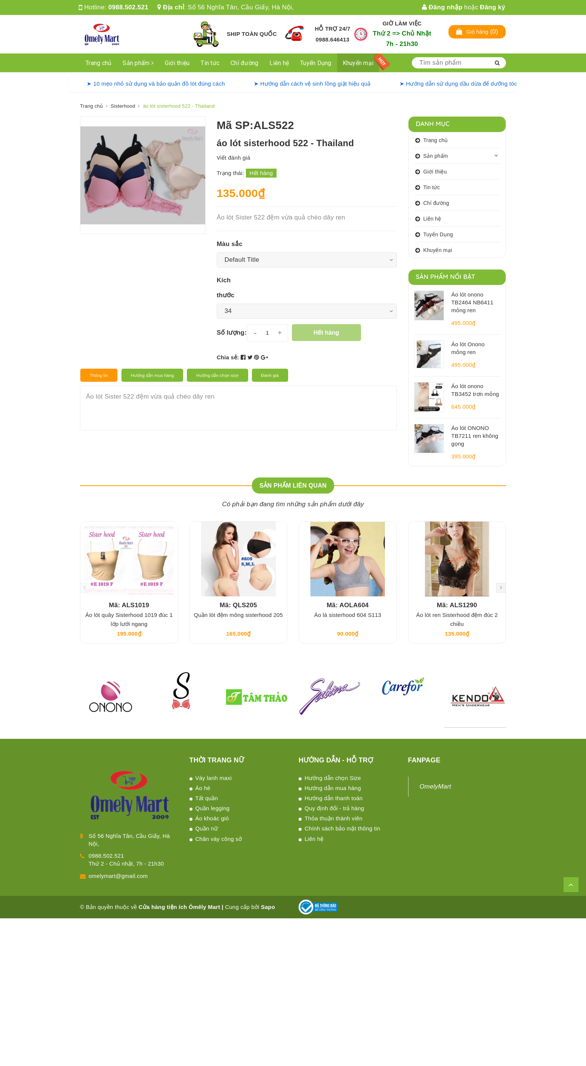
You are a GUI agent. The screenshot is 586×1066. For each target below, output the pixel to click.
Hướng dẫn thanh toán (334, 798)
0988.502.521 (128, 7)
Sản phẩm (138, 63)
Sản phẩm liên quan (293, 485)
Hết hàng (326, 332)
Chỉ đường (244, 63)
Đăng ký (492, 7)
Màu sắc (230, 244)
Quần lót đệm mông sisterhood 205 (238, 615)
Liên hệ (279, 63)
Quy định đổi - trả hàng (334, 808)
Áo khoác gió (212, 818)
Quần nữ (206, 828)
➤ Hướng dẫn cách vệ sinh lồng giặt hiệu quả (312, 83)
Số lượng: (232, 332)
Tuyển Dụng (315, 63)
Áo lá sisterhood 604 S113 (347, 615)
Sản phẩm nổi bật (445, 276)
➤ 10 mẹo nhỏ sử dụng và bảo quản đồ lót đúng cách (156, 83)
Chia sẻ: (228, 357)
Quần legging (212, 808)
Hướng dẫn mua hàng (333, 788)
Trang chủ (98, 63)
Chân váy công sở (218, 839)
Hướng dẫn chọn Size (333, 778)
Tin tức (210, 63)
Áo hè (202, 788)
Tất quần (206, 798)
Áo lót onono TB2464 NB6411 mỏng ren (472, 302)
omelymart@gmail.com (118, 876)
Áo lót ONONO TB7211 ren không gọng (475, 436)
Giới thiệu (177, 63)
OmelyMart (435, 786)
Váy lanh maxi (213, 778)
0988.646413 (332, 39)
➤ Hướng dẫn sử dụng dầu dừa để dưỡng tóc (458, 83)
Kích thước (226, 288)
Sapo (268, 907)
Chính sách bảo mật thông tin (342, 828)
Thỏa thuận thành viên (334, 818)
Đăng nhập (442, 7)
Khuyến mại (358, 63)
